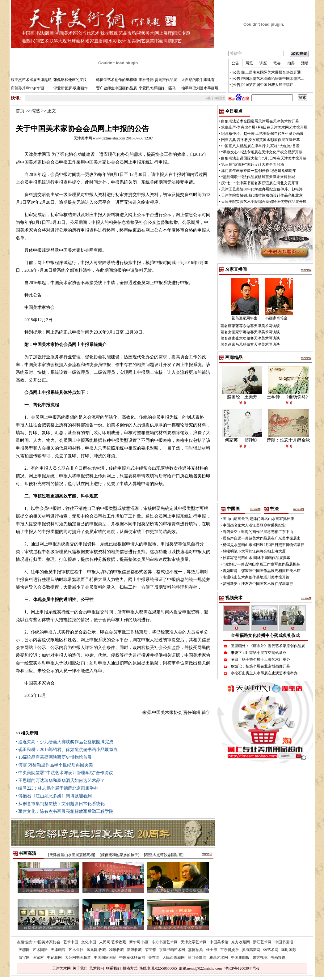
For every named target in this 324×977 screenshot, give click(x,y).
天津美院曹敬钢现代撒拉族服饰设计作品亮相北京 (262, 195)
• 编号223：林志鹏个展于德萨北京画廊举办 (57, 788)
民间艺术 (39, 41)
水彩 (112, 41)
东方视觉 (260, 957)
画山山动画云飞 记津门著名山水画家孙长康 (258, 519)
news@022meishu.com (204, 968)
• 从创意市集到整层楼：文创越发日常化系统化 (60, 803)
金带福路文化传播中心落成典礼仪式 (265, 635)
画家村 (38, 957)
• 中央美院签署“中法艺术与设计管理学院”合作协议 (64, 772)
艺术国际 (40, 950)
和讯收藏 (116, 950)
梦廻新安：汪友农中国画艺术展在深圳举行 (258, 584)
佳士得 (211, 950)
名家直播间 (96, 41)
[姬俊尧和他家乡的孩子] (119, 855)
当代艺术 (90, 33)
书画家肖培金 (276, 318)
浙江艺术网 (262, 942)
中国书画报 (284, 942)
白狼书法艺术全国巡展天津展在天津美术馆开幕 (260, 121)
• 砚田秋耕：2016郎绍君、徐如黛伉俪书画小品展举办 (67, 749)
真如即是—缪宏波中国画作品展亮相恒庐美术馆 (262, 571)
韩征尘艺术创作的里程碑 (116, 80)
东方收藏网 (240, 942)
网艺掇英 (145, 41)
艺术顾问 (96, 968)
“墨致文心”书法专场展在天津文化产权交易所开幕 (261, 152)
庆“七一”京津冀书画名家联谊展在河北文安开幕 (260, 183)
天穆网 (24, 950)
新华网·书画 (139, 942)
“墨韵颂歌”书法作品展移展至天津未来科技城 (258, 177)
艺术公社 (76, 950)
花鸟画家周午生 (244, 318)
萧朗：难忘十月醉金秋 (288, 440)
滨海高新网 (251, 950)
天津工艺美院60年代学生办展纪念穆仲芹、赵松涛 (262, 189)
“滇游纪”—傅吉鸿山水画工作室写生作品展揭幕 (261, 564)
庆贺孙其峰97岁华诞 (27, 88)
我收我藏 (109, 33)
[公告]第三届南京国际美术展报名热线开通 (266, 72)
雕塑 (26, 41)
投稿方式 (130, 968)
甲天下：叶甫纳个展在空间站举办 (258, 653)
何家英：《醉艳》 (242, 440)
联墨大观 (58, 41)
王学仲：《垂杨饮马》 (288, 397)
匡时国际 (288, 950)
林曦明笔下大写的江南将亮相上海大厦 (254, 551)
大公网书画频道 (78, 957)
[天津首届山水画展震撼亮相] (71, 855)
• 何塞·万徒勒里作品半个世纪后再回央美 (54, 765)
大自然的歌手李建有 (198, 80)
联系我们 (113, 968)
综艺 (177, 41)
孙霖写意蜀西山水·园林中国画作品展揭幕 (256, 558)
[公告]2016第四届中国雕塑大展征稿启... (264, 85)
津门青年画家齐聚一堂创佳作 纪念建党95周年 (258, 171)
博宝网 (24, 957)
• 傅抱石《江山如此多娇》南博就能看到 (54, 796)
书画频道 (278, 957)
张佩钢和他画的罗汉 (70, 80)
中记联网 (54, 957)
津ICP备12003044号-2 (242, 968)
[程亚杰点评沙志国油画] (163, 855)
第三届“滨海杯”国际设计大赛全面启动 (252, 164)
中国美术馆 (219, 942)
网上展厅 (163, 33)
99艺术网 (270, 950)
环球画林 (76, 41)
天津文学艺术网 (194, 942)
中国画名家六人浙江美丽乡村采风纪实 (254, 525)
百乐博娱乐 (229, 950)
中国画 (28, 33)
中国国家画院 (105, 957)
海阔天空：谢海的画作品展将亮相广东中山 (258, 532)
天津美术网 (61, 968)
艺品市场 (127, 33)
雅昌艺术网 (218, 957)
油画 (58, 33)
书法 (40, 33)
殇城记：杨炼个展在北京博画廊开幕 (260, 666)
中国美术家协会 (47, 942)
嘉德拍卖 (195, 950)
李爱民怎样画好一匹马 (157, 88)
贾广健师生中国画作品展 (116, 88)
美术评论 (72, 33)
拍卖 (131, 41)
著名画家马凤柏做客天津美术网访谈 (250, 344)
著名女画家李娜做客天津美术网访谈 (250, 332)
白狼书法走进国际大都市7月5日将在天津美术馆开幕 (263, 158)
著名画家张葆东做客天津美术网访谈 (250, 326)
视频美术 (145, 33)
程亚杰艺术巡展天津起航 (31, 80)
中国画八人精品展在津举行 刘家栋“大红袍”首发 (260, 146)
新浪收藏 (134, 950)
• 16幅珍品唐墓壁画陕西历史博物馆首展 (54, 757)
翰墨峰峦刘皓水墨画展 (199, 88)
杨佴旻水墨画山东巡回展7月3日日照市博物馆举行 (263, 545)
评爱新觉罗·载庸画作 (70, 88)
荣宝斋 (150, 950)
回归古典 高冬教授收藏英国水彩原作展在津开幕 (260, 140)
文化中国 (88, 942)
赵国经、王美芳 (242, 397)
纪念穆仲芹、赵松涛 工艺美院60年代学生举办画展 (262, 133)
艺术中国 (70, 942)
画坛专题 (181, 33)
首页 (20, 111)
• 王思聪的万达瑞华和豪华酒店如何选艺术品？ (60, 780)
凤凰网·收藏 (96, 950)
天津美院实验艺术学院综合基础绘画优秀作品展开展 (263, 201)
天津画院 (58, 950)
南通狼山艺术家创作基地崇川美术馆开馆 (256, 577)
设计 (122, 41)
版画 (49, 33)
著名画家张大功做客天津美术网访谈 (250, 338)
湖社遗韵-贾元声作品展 (158, 80)
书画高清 (163, 41)
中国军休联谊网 (132, 957)
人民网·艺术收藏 (112, 942)
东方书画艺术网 (165, 942)
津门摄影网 (197, 957)
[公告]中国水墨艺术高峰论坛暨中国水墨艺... (268, 78)
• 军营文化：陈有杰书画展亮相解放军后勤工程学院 (64, 811)
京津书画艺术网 (172, 950)
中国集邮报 (240, 957)
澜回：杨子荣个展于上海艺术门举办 (260, 659)
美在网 (153, 957)
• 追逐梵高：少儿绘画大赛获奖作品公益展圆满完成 (64, 742)
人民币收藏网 (173, 957)
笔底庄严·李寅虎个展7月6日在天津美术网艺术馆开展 (264, 127)
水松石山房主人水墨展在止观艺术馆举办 (264, 673)
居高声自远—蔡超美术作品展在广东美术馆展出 (262, 538)
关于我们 (80, 968)
